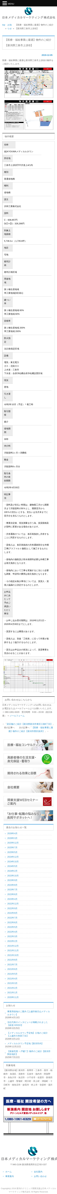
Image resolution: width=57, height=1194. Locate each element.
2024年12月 (13, 857)
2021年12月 (13, 946)
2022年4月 (12, 932)
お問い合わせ (40, 1176)
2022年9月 (12, 908)
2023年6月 (12, 894)
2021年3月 (12, 983)
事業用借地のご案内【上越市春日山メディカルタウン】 (28, 1013)
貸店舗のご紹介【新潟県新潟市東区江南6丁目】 (30, 724)
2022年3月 (12, 936)
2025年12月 (13, 842)
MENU (11, 4)
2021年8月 (12, 960)
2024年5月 (12, 866)
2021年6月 (12, 969)
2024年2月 (12, 871)
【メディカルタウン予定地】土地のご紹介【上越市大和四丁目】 (27, 1034)
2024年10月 (13, 861)
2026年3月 (12, 838)
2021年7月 (12, 964)
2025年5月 (12, 852)
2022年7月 (12, 917)
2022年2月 (12, 941)
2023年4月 (12, 899)
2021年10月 (13, 955)
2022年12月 (13, 903)
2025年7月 (12, 847)
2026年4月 (12, 833)
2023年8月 (12, 885)
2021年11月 (13, 950)
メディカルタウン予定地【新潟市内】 (25, 1043)
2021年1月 (12, 992)
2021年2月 (12, 988)
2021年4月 (12, 978)
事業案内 (9, 1176)
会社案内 (38, 1171)
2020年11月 (13, 997)
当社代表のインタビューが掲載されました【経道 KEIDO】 (27, 1023)
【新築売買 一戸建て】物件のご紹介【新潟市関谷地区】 (28, 1053)
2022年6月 (12, 922)
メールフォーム (17, 716)
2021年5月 (12, 974)
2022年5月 (12, 927)
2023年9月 (12, 880)
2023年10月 (13, 875)
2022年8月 (12, 913)
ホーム (8, 1171)
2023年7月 (12, 889)
